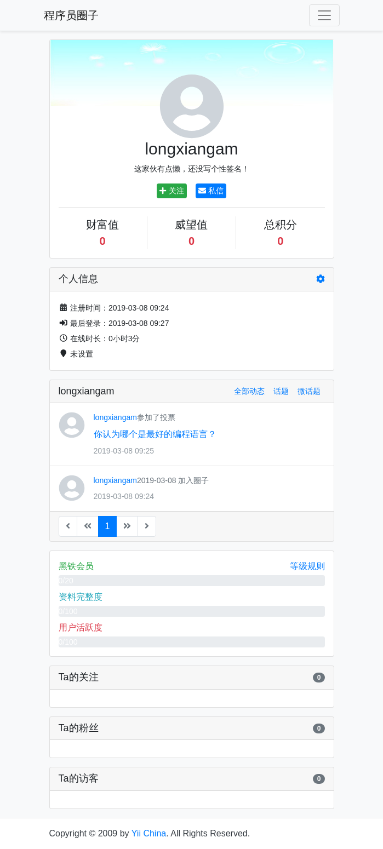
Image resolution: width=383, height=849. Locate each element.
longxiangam (115, 417)
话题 (281, 391)
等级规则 (307, 566)
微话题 (309, 391)
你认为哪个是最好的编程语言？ (155, 434)
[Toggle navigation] (324, 15)
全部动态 (249, 391)
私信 (211, 190)
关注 (171, 190)
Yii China (149, 833)
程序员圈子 (71, 15)
